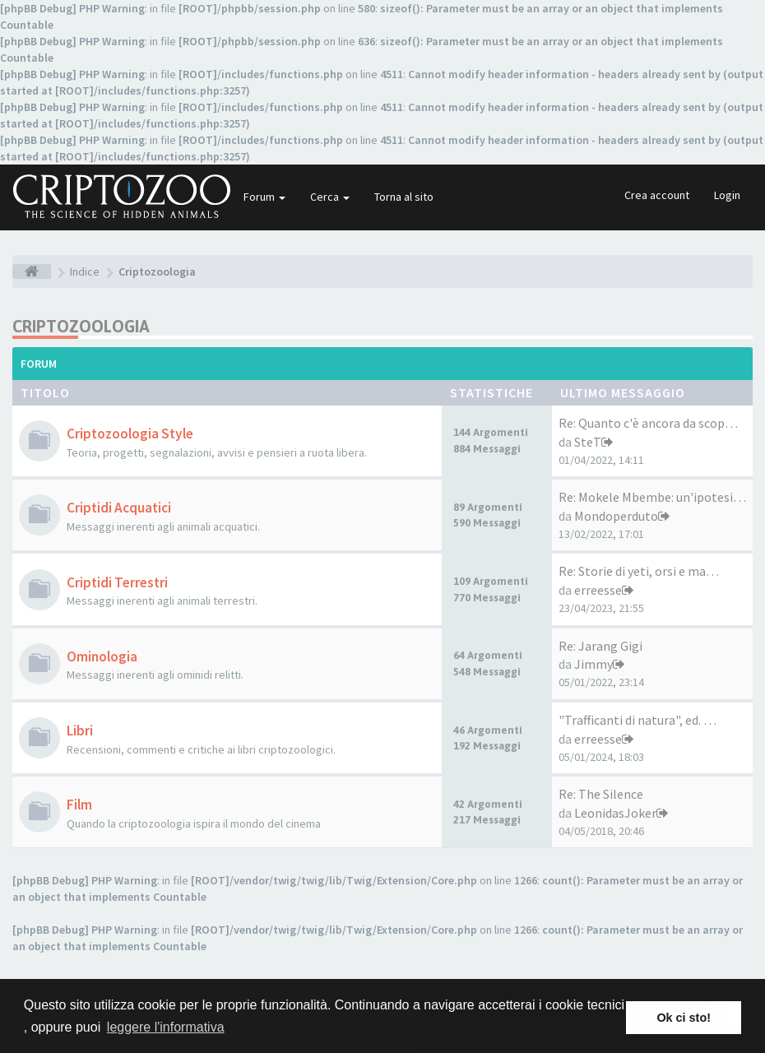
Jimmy (593, 664)
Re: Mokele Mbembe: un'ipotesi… (652, 497)
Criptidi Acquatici (119, 508)
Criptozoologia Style (130, 433)
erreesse (598, 590)
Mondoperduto (616, 516)
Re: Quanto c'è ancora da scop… (648, 423)
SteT (587, 442)
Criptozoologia (81, 326)
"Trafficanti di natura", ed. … (637, 720)
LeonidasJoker (615, 813)
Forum (264, 196)
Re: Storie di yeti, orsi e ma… (639, 571)
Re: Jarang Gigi (600, 646)
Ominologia (102, 656)
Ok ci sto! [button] (683, 1017)
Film (79, 805)
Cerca (330, 196)
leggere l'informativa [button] (166, 1027)
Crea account (656, 195)
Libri (80, 730)
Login (727, 195)
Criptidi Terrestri (117, 582)
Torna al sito (404, 196)
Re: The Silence (601, 794)
